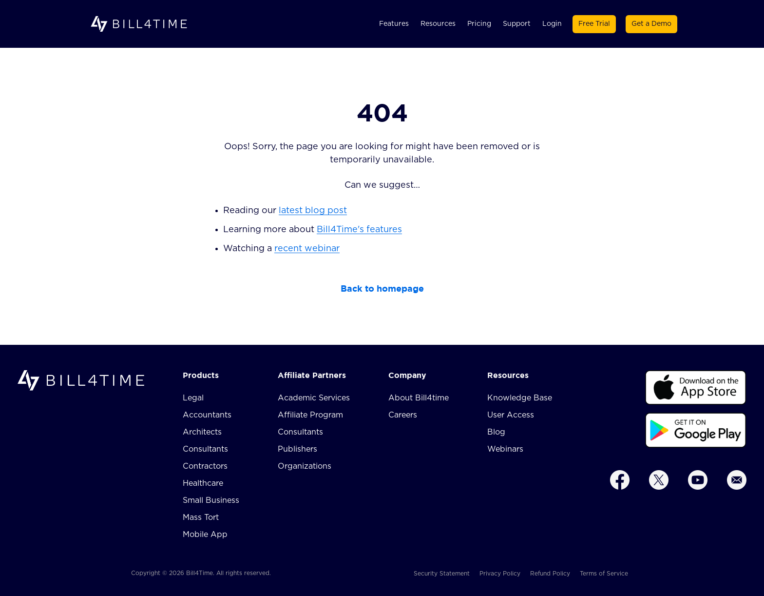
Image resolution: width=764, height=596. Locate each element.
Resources (438, 23)
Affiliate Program (310, 415)
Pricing (479, 23)
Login (552, 23)
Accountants (207, 415)
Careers (402, 415)
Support (517, 23)
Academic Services (314, 398)
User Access (510, 415)
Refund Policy (550, 573)
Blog (496, 432)
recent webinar (307, 248)
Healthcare (203, 483)
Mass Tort (201, 517)
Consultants (205, 449)
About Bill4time (418, 398)
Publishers (297, 449)
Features (394, 23)
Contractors (205, 466)
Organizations (304, 466)
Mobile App (205, 534)
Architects (202, 432)
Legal (193, 398)
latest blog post (313, 210)
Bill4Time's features (359, 229)
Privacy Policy (499, 573)
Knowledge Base (519, 398)
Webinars (505, 449)
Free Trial (594, 23)
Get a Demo (651, 23)
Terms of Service (604, 573)
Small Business (211, 500)
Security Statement (442, 573)
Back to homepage (382, 288)
